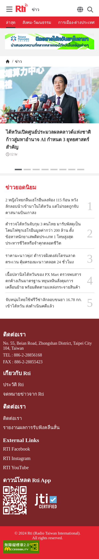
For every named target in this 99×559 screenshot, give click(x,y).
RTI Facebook (16, 448)
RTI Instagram (16, 458)
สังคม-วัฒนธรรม (37, 22)
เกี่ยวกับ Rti (17, 373)
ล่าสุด (10, 22)
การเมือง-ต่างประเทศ (76, 22)
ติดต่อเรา (14, 334)
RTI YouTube (16, 467)
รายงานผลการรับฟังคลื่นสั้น (31, 427)
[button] (18, 169)
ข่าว (18, 61)
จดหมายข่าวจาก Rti (23, 394)
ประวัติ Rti (13, 384)
